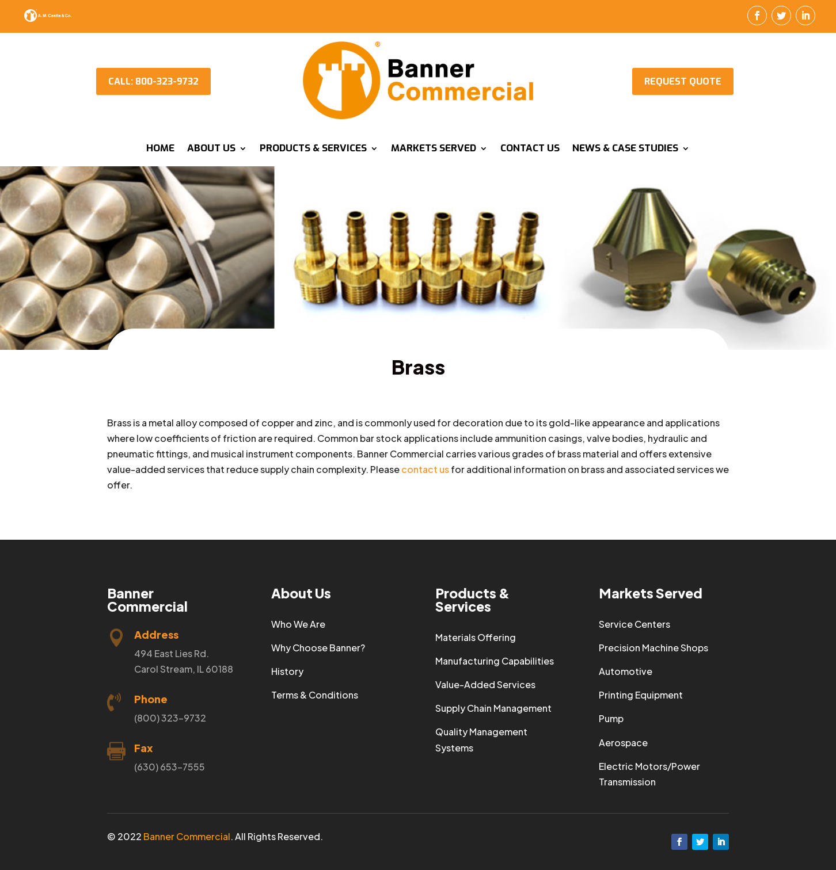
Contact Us (530, 149)
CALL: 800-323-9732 (153, 81)
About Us (211, 149)
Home (160, 149)
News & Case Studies (625, 149)
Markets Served (433, 149)
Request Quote (682, 81)
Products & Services (313, 149)
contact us (425, 469)
